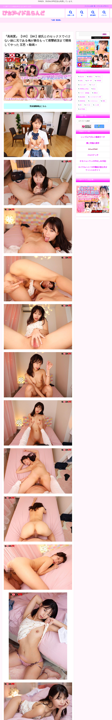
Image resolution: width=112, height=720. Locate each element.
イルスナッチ (92, 155)
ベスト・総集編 (84, 93)
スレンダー (83, 84)
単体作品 (82, 101)
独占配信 (82, 97)
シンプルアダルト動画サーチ (93, 137)
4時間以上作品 (84, 89)
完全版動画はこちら (38, 106)
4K (81, 105)
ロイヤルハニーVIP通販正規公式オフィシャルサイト (92, 168)
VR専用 (98, 80)
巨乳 (81, 80)
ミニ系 (97, 105)
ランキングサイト (103, 6)
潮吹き (96, 93)
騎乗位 (91, 76)
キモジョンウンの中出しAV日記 (93, 161)
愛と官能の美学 (92, 143)
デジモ (88, 105)
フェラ (93, 84)
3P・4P (89, 80)
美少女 (82, 76)
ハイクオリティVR (95, 97)
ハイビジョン (94, 101)
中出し (99, 76)
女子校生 (82, 109)
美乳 (103, 101)
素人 (94, 89)
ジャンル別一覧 (90, 6)
